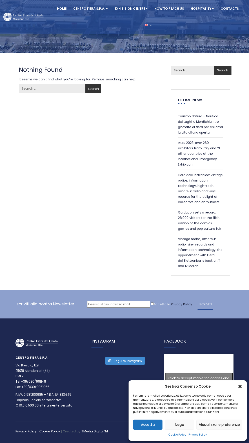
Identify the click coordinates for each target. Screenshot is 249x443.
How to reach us (169, 8)
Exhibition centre (131, 8)
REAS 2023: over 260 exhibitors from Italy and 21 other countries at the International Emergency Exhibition (199, 154)
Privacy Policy (198, 434)
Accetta (148, 424)
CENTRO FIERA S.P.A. (90, 8)
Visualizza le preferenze (219, 424)
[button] (240, 386)
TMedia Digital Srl (94, 431)
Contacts (230, 8)
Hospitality (202, 8)
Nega (179, 424)
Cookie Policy (177, 434)
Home (62, 8)
